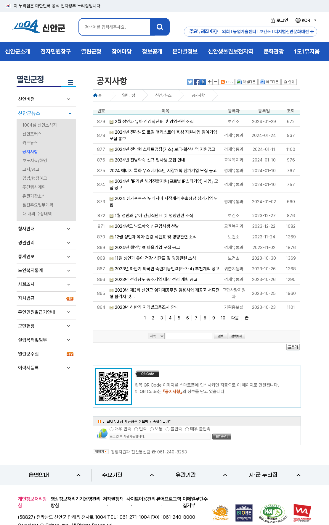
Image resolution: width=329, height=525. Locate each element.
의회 (226, 31)
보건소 (265, 31)
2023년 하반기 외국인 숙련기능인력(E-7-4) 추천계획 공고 (167, 269)
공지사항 (30, 151)
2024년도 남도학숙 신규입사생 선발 (147, 226)
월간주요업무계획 (38, 205)
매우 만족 (123, 429)
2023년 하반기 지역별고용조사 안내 (147, 307)
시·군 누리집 (275, 475)
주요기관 (128, 475)
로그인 (278, 20)
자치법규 (26, 298)
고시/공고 (31, 169)
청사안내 (26, 229)
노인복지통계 (30, 270)
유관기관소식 (34, 196)
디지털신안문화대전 (291, 31)
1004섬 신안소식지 (40, 125)
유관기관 (201, 475)
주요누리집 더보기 (312, 32)
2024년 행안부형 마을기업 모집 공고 (147, 247)
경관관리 (26, 242)
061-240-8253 (172, 452)
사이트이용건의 (140, 499)
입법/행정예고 (35, 178)
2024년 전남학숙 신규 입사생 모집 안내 (150, 160)
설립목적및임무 (32, 340)
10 (223, 318)
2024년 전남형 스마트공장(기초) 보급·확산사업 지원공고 (165, 149)
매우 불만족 (200, 429)
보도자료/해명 (35, 160)
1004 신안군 (38, 27)
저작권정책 (113, 499)
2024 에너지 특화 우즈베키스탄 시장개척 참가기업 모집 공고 (163, 170)
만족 (143, 429)
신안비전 (26, 99)
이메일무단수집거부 (195, 502)
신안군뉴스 (29, 113)
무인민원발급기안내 (36, 312)
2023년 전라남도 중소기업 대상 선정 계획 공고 (156, 279)
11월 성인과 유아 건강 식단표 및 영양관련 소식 (155, 258)
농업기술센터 (244, 31)
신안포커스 (32, 134)
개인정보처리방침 (32, 502)
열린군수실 (28, 354)
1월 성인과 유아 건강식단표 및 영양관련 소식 (154, 215)
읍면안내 (55, 475)
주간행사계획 (34, 187)
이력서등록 (28, 368)
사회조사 (26, 284)
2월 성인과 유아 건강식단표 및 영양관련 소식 (154, 121)
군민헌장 (26, 326)
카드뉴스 (30, 143)
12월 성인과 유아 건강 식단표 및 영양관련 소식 (156, 237)
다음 (235, 318)
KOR (305, 20)
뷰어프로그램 (168, 499)
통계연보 (26, 256)
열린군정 (128, 95)
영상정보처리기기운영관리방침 (75, 502)
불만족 (176, 429)
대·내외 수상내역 (37, 214)
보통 (159, 429)
